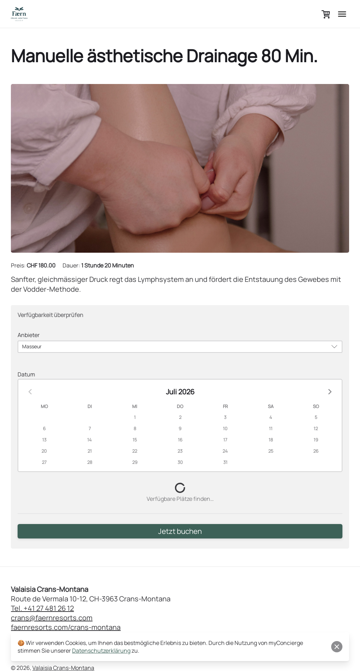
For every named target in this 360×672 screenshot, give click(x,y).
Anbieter (29, 335)
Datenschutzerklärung (101, 650)
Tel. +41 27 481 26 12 (42, 615)
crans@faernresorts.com (51, 625)
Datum (26, 376)
